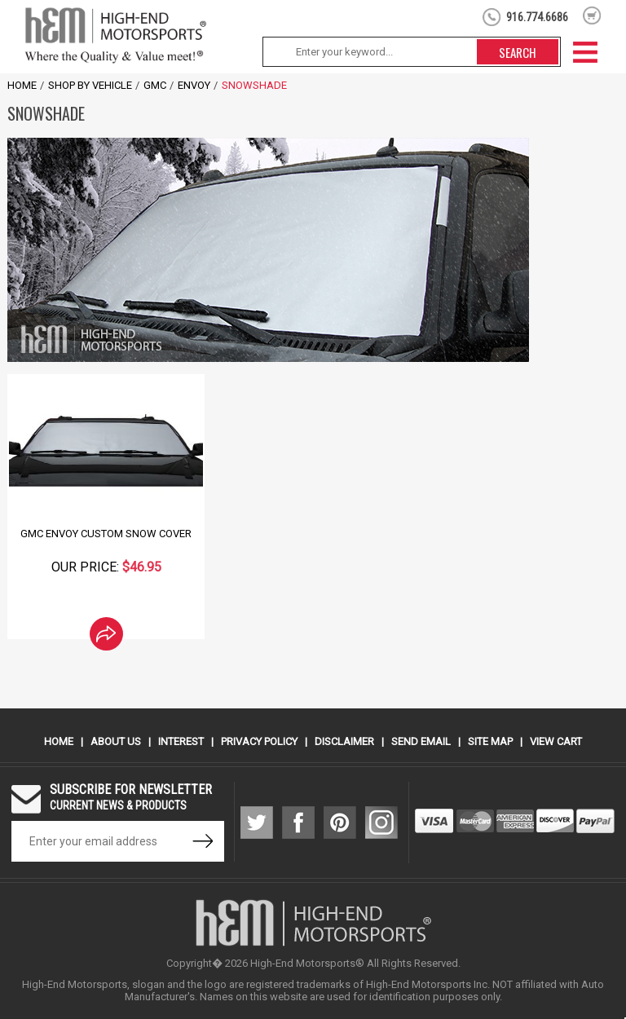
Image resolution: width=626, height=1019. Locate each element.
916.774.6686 (537, 17)
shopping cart (592, 15)
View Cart (556, 741)
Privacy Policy (259, 741)
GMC (154, 85)
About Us (115, 741)
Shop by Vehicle (90, 85)
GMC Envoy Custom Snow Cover (106, 533)
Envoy (194, 85)
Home (22, 85)
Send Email (421, 741)
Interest (181, 741)
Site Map (490, 741)
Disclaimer (344, 741)
